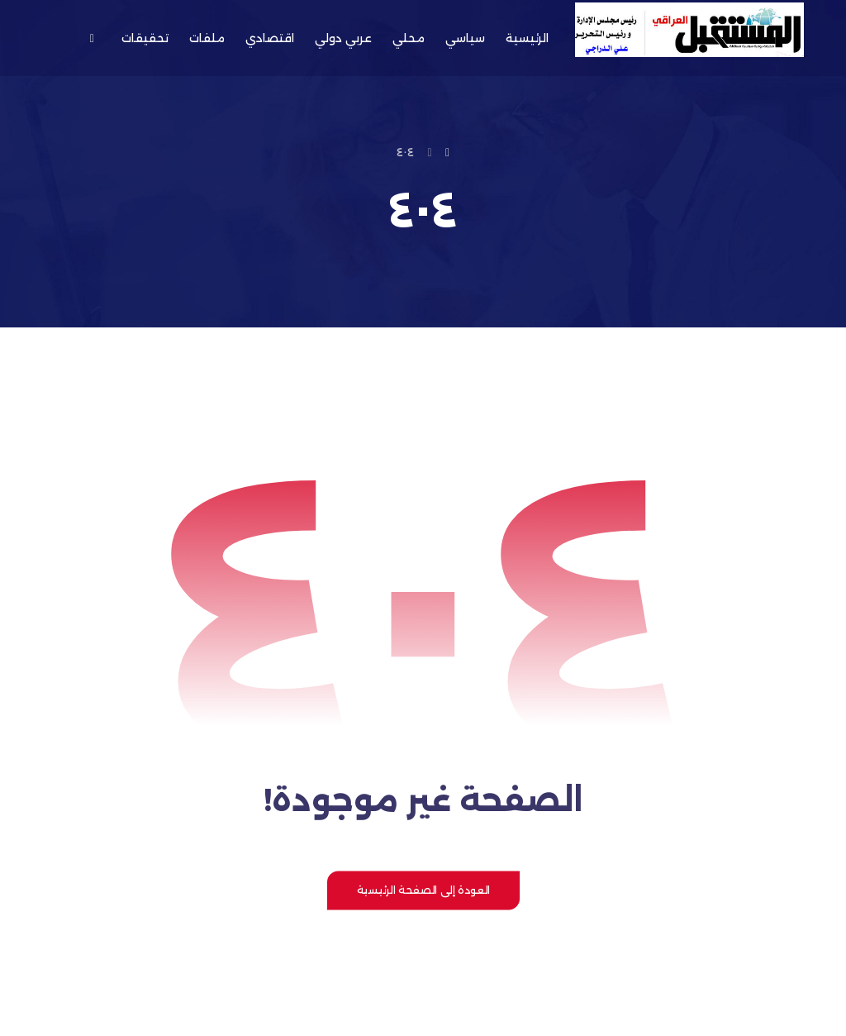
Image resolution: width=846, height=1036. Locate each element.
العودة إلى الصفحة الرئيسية (422, 889)
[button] (91, 38)
